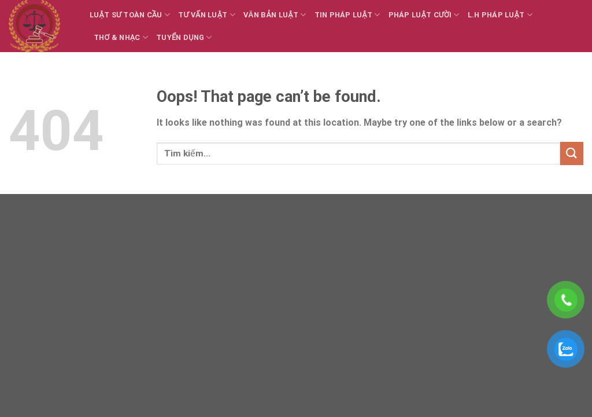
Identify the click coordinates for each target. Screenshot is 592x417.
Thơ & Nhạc (121, 37)
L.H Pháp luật (500, 14)
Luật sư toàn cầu (130, 14)
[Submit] (571, 153)
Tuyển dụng (184, 37)
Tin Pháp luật (347, 14)
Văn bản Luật (274, 14)
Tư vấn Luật (206, 14)
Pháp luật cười (424, 14)
